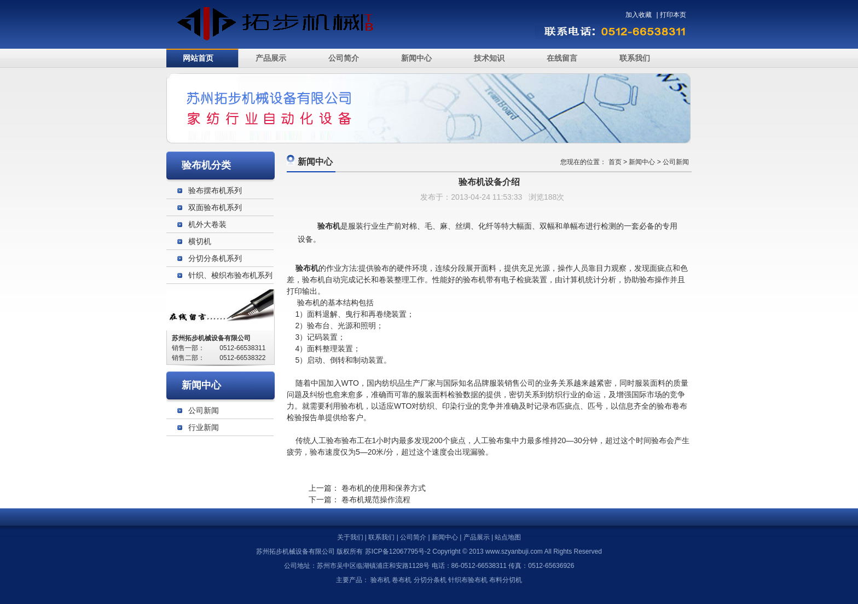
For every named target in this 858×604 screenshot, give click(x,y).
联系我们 (634, 58)
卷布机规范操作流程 (375, 499)
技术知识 (489, 58)
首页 (615, 162)
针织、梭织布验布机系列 (230, 275)
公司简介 (343, 58)
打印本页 (673, 15)
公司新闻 (676, 162)
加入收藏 (638, 15)
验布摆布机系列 (215, 190)
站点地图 (508, 537)
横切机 (199, 241)
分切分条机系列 (215, 258)
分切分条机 (430, 580)
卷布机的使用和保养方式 (383, 488)
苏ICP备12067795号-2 (398, 551)
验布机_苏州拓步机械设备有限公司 (285, 24)
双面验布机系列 (215, 207)
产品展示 (271, 58)
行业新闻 (203, 427)
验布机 (308, 302)
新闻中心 (416, 58)
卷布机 (401, 580)
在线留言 (562, 58)
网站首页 (198, 58)
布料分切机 (505, 580)
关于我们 (350, 537)
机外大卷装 (207, 224)
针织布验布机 (468, 580)
